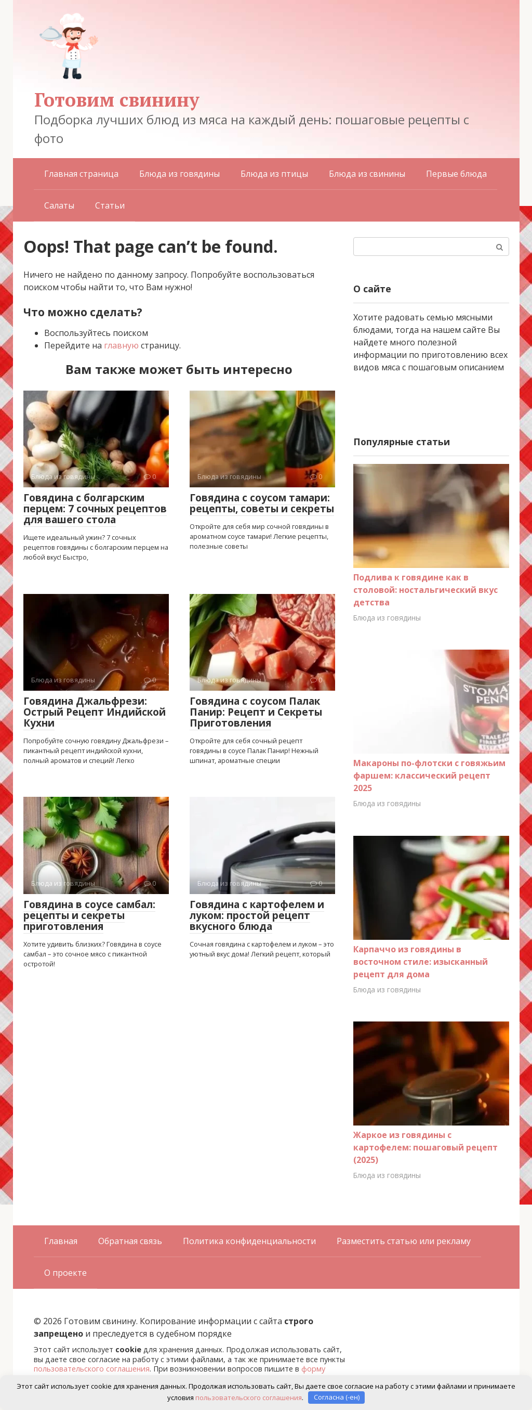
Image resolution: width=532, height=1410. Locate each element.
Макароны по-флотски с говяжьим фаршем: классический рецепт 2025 (429, 775)
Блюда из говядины (179, 173)
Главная (60, 1241)
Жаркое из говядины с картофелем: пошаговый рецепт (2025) (425, 1147)
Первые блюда (456, 173)
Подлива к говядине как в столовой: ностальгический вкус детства (425, 590)
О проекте (65, 1272)
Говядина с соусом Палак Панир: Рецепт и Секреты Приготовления (256, 712)
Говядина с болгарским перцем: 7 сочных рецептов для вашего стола (95, 508)
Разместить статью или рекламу (404, 1241)
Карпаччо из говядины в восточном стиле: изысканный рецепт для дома (420, 961)
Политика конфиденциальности (249, 1241)
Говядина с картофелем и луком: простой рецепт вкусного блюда (257, 915)
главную (121, 345)
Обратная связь (130, 1241)
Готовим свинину (117, 99)
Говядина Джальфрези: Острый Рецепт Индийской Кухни (94, 712)
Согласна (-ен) (337, 1397)
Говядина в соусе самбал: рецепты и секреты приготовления (89, 915)
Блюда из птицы (274, 173)
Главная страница (81, 173)
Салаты (59, 205)
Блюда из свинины (367, 173)
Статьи (110, 205)
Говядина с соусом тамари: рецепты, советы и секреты (262, 503)
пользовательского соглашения (92, 1369)
